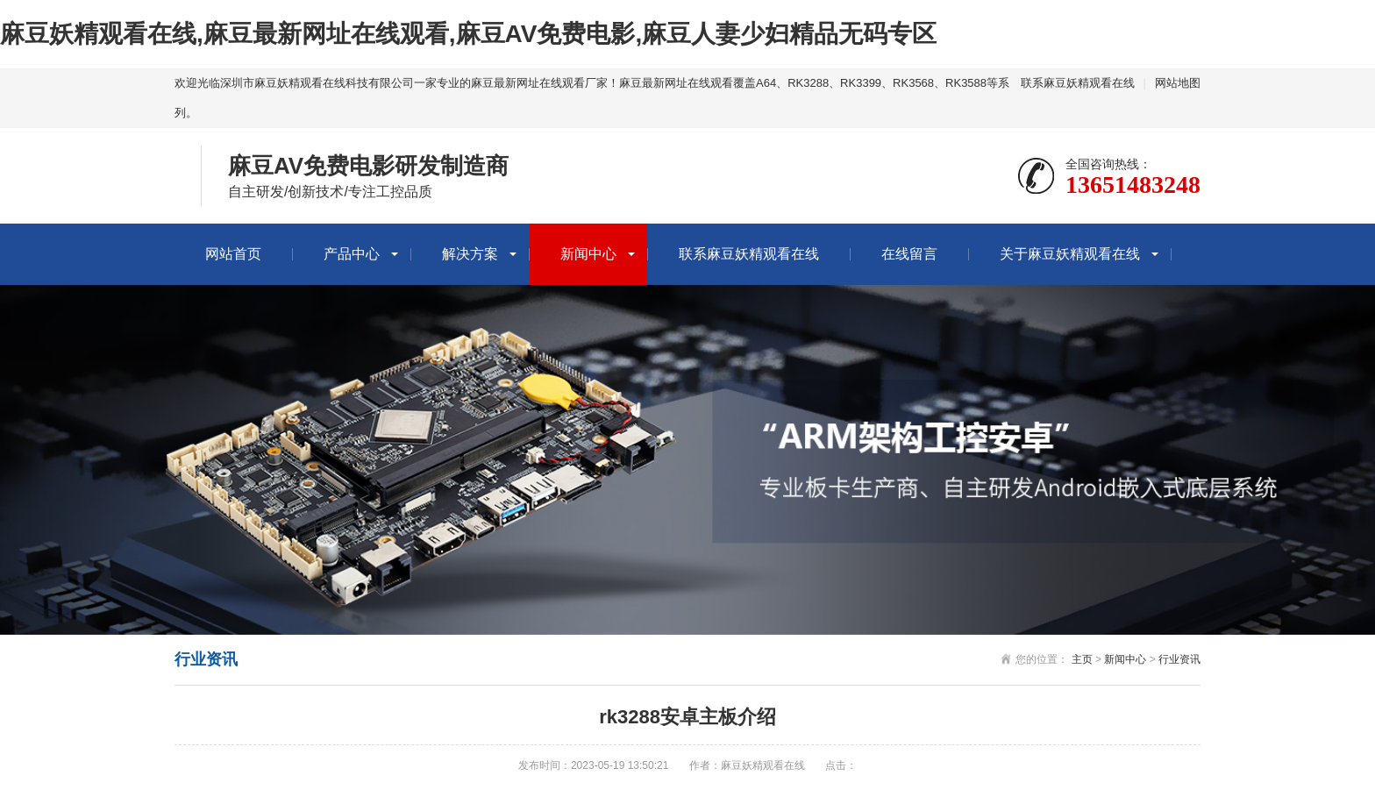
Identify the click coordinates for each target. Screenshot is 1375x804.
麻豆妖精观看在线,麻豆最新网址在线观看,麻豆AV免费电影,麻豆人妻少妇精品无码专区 (468, 33)
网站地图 (1177, 82)
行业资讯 (1179, 659)
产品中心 (352, 253)
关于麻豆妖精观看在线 (1070, 253)
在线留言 (909, 253)
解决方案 (470, 253)
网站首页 (233, 253)
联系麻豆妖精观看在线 (1078, 82)
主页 (1082, 659)
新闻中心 (588, 253)
